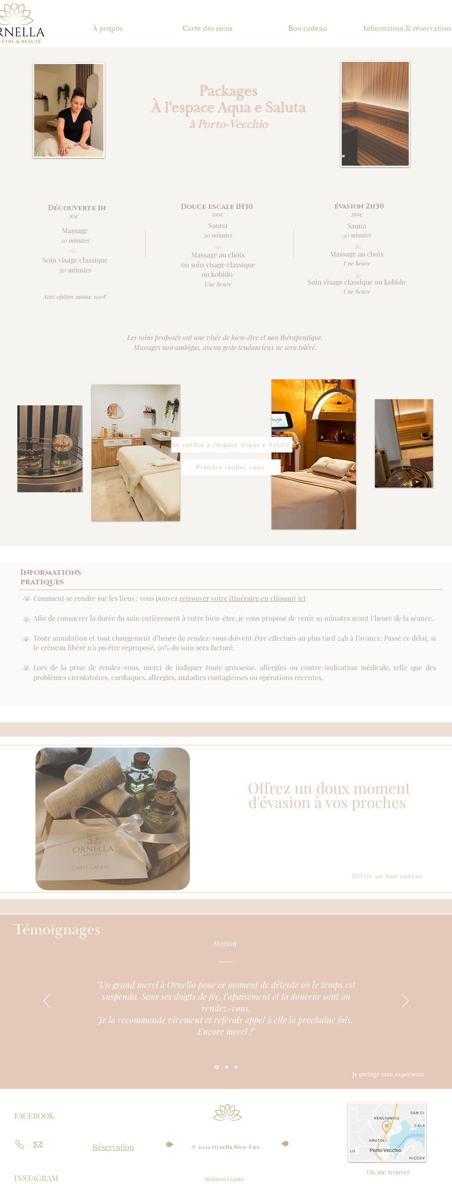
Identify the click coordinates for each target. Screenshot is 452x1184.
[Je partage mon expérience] (388, 1074)
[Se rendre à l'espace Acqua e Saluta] (231, 444)
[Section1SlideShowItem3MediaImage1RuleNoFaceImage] (236, 1067)
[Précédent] (46, 1001)
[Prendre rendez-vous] (231, 467)
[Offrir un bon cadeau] (388, 876)
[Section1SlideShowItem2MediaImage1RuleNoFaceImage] (226, 1067)
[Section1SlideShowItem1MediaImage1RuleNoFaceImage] (216, 1067)
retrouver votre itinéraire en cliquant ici (243, 598)
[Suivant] (405, 1001)
